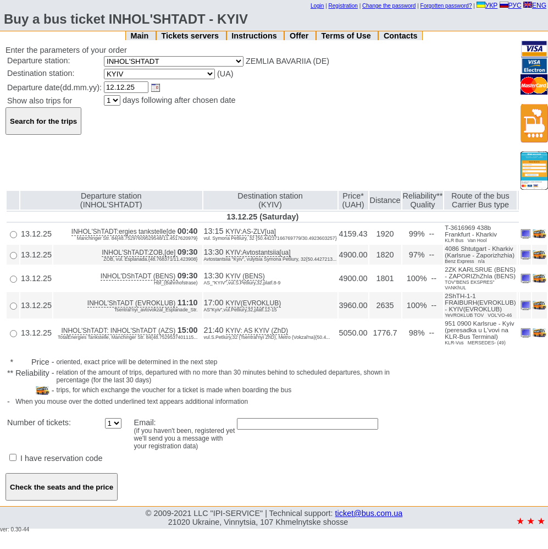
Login (317, 6)
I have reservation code (56, 458)
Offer (300, 35)
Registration (343, 6)
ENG (534, 5)
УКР (487, 5)
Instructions (255, 35)
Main (140, 35)
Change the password (389, 6)
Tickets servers (192, 35)
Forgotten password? (446, 6)
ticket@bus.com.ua (369, 513)
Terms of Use (347, 35)
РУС (511, 5)
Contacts (401, 35)
